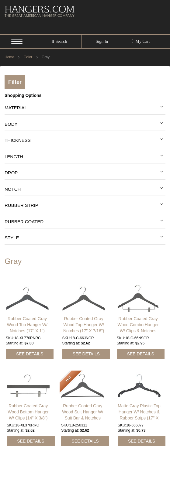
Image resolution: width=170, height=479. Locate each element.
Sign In (101, 41)
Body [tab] (11, 124)
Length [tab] (14, 156)
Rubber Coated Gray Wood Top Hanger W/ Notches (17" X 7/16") (83, 317)
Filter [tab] (15, 82)
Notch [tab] (13, 189)
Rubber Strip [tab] (21, 205)
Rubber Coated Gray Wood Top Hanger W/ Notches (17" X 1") (27, 317)
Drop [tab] (11, 172)
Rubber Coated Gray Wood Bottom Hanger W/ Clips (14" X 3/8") (28, 404)
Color (28, 57)
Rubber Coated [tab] (24, 221)
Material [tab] (16, 107)
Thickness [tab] (18, 140)
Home (10, 57)
